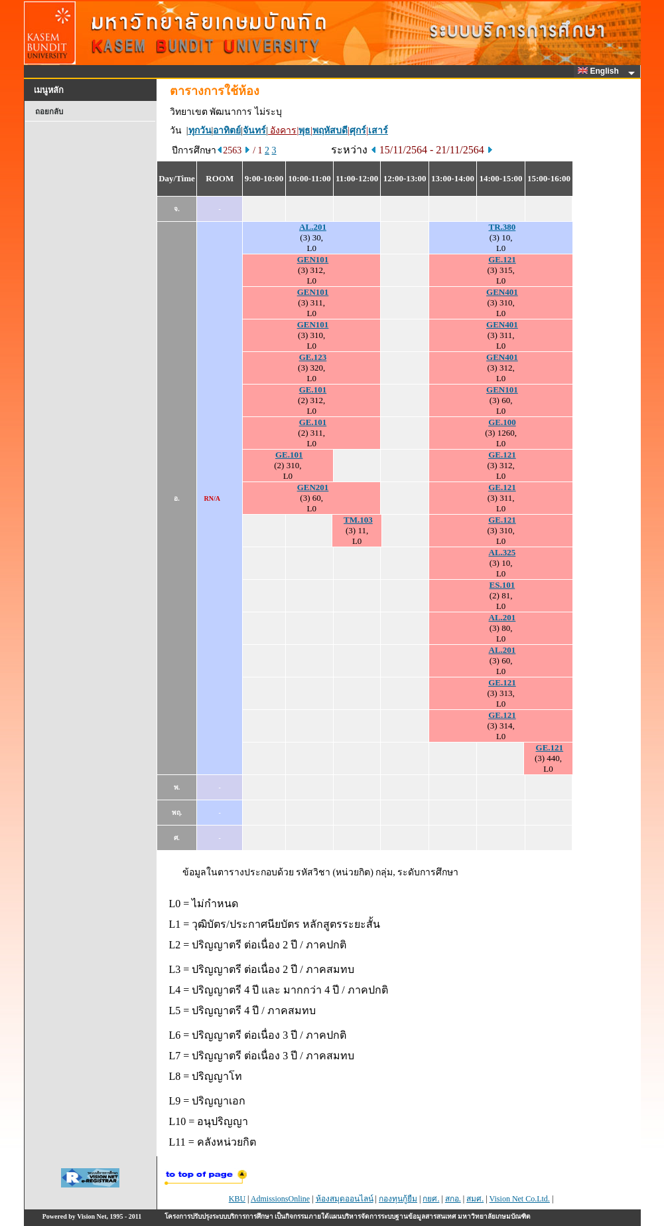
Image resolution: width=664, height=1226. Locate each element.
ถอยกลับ (49, 112)
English (600, 71)
